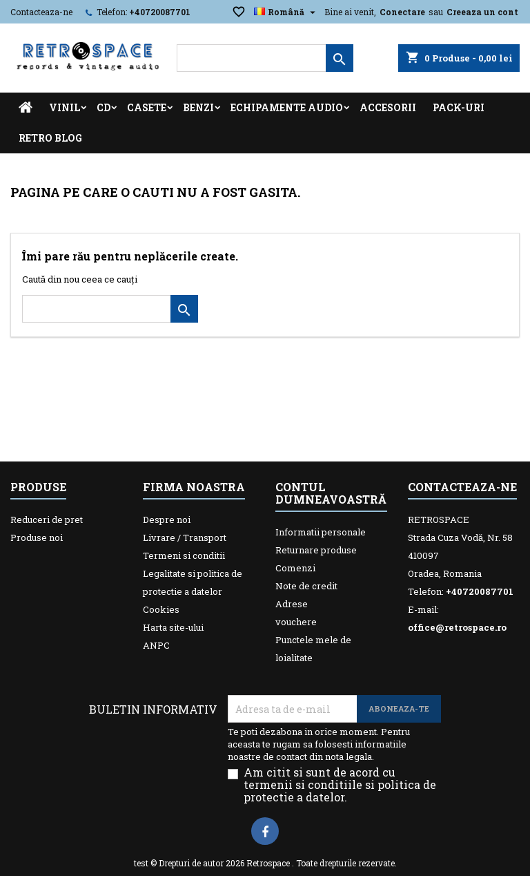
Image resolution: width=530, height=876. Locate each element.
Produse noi (36, 537)
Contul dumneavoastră (330, 492)
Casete (146, 107)
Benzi (198, 107)
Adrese (291, 604)
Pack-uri (458, 107)
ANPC (156, 645)
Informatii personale (320, 532)
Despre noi (166, 519)
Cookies (161, 609)
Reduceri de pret (46, 519)
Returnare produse (316, 550)
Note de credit (306, 586)
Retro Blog (50, 137)
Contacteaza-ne (41, 11)
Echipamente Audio (286, 107)
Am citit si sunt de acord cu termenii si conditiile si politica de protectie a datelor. (340, 784)
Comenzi (295, 568)
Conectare (402, 11)
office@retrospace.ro (457, 627)
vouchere (296, 622)
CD (103, 107)
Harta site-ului (173, 627)
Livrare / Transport (184, 537)
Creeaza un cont (482, 11)
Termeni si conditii (184, 555)
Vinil (64, 107)
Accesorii (388, 107)
